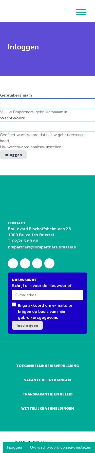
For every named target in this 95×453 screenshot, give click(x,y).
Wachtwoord (12, 118)
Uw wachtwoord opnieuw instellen (60, 447)
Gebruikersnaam (16, 95)
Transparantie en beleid (48, 393)
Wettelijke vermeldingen (47, 408)
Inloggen (16, 448)
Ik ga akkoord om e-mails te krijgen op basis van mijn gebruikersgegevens (45, 311)
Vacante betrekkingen (47, 379)
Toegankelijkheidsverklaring (47, 365)
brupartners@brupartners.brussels (42, 247)
